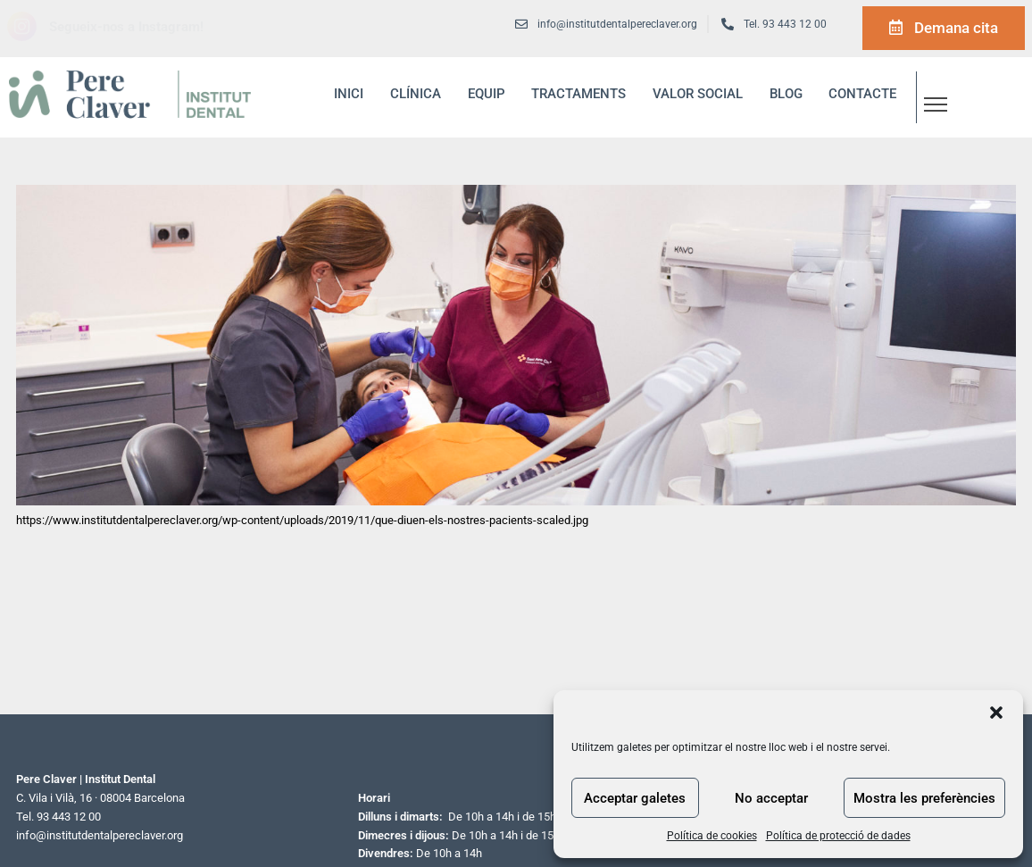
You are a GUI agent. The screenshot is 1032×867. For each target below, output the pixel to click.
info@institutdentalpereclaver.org (99, 835)
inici (348, 94)
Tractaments (578, 94)
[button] (996, 712)
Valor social (698, 94)
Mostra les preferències (924, 798)
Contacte (862, 94)
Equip (486, 94)
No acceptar (771, 798)
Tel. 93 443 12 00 (785, 24)
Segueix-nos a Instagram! (126, 27)
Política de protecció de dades (838, 835)
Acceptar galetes (635, 798)
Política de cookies (712, 835)
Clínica (415, 94)
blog (786, 94)
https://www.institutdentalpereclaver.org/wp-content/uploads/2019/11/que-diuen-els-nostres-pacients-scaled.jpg (302, 520)
